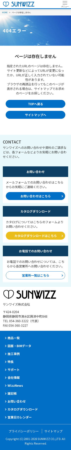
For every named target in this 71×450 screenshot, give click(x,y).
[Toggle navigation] (64, 4)
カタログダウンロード (23, 409)
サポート (14, 369)
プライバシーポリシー (24, 431)
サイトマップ (53, 431)
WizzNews (15, 385)
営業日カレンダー (20, 417)
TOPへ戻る (35, 104)
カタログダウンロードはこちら (35, 235)
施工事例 (14, 353)
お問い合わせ (17, 401)
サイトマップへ (35, 115)
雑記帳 (12, 393)
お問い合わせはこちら (35, 196)
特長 (11, 361)
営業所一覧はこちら (35, 275)
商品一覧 (14, 338)
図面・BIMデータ (19, 345)
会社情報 (14, 377)
